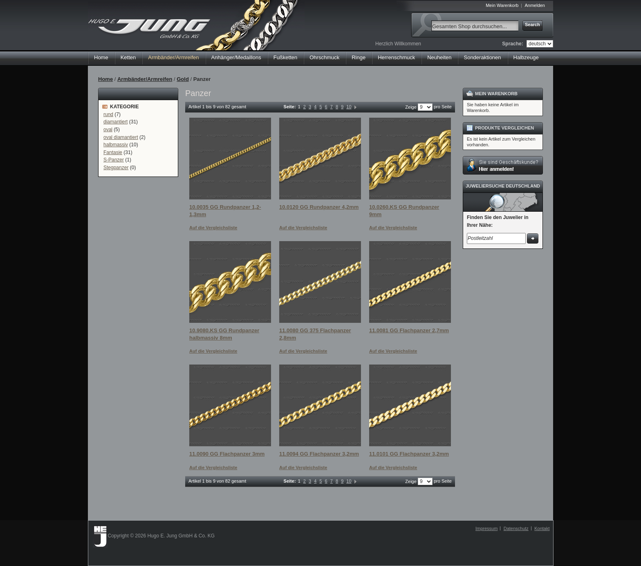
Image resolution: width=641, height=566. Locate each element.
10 (348, 106)
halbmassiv (115, 145)
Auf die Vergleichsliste (213, 227)
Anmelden (534, 5)
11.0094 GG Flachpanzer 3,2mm (319, 454)
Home (101, 57)
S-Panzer (113, 160)
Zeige (411, 107)
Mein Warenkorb (502, 5)
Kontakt (541, 528)
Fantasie (112, 152)
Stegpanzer (115, 167)
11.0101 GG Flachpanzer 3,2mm (409, 454)
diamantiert (115, 122)
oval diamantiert (120, 137)
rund (108, 114)
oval (107, 129)
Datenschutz (516, 528)
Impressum (486, 528)
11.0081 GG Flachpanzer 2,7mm (409, 330)
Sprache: (512, 44)
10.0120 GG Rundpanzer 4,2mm (319, 207)
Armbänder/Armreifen (144, 79)
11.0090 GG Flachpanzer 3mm (226, 454)
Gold (183, 79)
